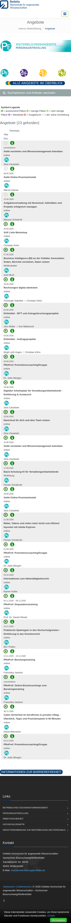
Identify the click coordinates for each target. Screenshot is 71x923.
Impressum (9, 886)
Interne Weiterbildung (30, 28)
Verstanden (58, 920)
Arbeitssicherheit (13, 819)
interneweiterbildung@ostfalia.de (28, 870)
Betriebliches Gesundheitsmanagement (25, 808)
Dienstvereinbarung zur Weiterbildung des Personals (34, 830)
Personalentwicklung (15, 813)
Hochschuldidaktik (14, 824)
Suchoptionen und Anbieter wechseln (29, 92)
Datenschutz (24, 886)
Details (51, 915)
